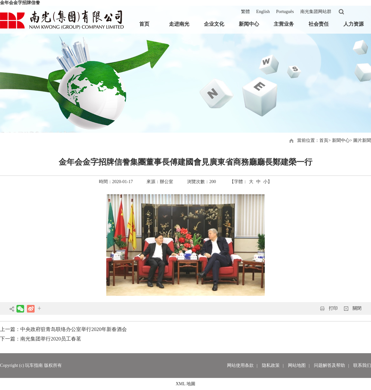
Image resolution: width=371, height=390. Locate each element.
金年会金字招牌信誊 (20, 2)
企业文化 (214, 24)
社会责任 (319, 24)
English (263, 11)
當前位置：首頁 (312, 140)
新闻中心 (249, 24)
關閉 (357, 308)
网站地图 (297, 365)
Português (285, 11)
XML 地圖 (185, 383)
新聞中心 (341, 140)
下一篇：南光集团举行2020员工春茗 (40, 338)
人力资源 (353, 24)
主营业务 (284, 24)
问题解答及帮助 (329, 365)
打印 (333, 308)
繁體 (245, 11)
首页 (144, 24)
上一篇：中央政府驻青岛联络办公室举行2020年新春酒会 (63, 329)
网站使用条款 (240, 365)
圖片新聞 (362, 140)
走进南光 (179, 24)
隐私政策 (271, 365)
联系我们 (362, 365)
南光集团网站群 (315, 11)
